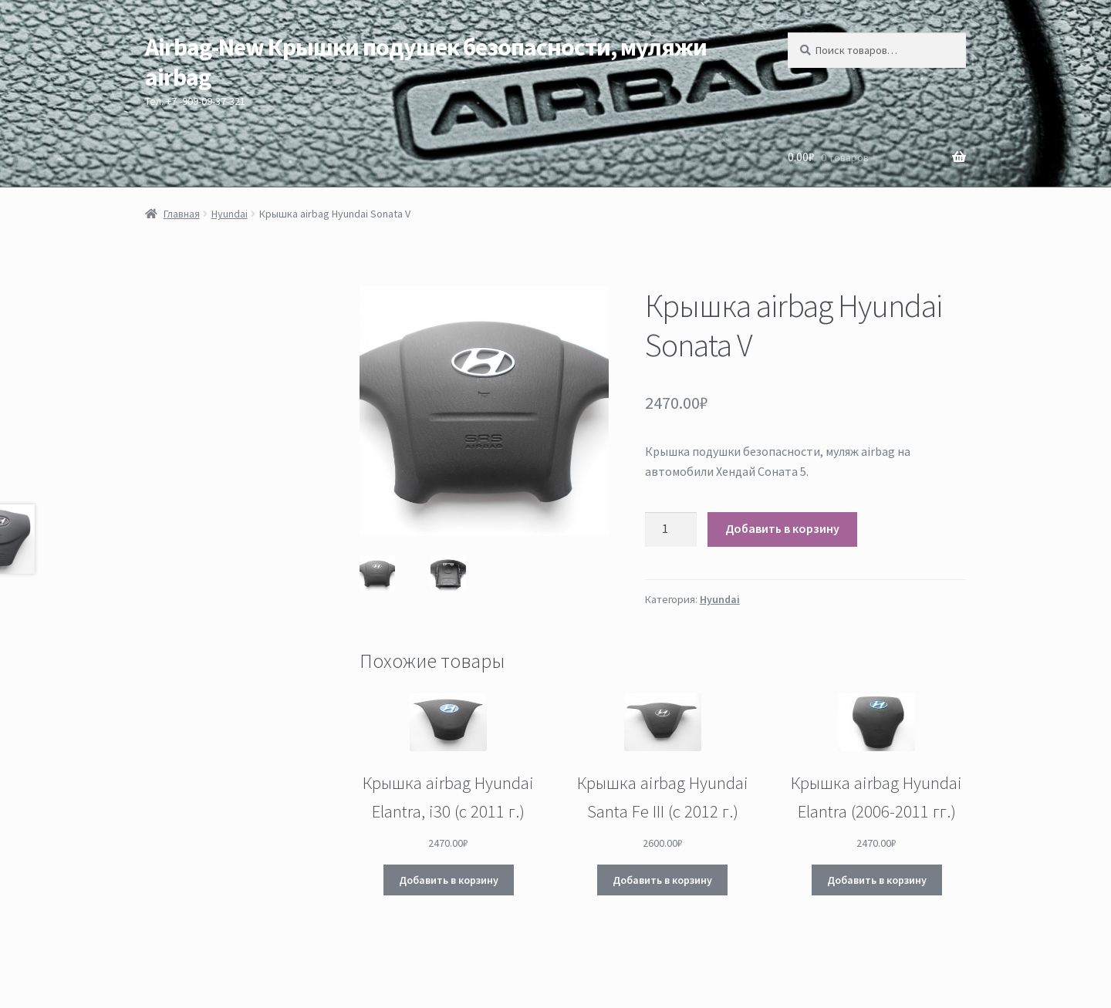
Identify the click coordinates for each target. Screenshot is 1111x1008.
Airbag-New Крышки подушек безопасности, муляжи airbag (426, 62)
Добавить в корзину (782, 528)
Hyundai (229, 214)
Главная (182, 214)
